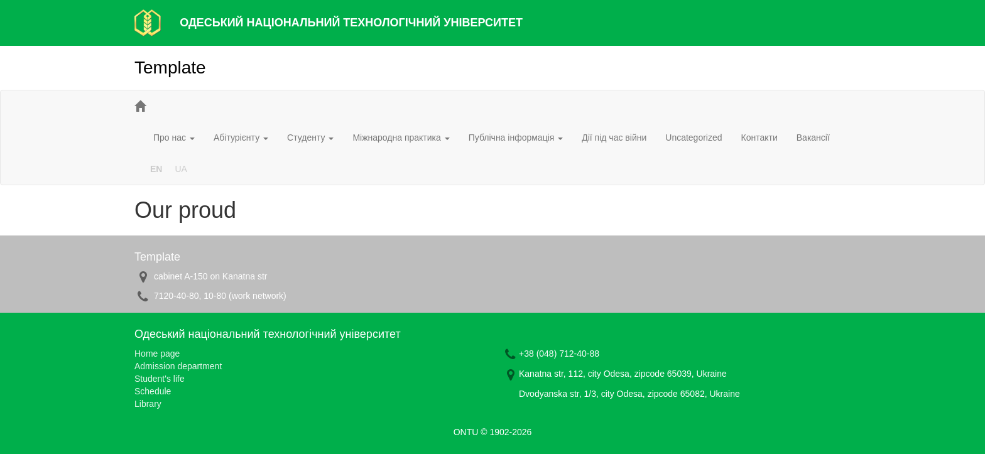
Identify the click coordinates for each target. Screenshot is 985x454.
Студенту (310, 137)
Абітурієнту (241, 137)
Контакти (759, 137)
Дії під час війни (614, 137)
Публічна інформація (516, 137)
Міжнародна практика (400, 137)
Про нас (174, 137)
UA (181, 169)
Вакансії (813, 137)
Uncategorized (693, 137)
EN (156, 169)
